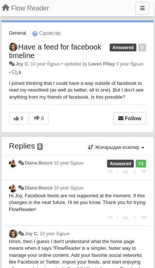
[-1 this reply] (143, 172)
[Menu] (142, 8)
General (17, 33)
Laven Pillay (101, 64)
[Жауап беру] (109, 172)
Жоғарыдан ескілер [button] (116, 147)
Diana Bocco (38, 163)
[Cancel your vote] (134, 172)
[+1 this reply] (125, 172)
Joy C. (22, 64)
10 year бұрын (69, 163)
